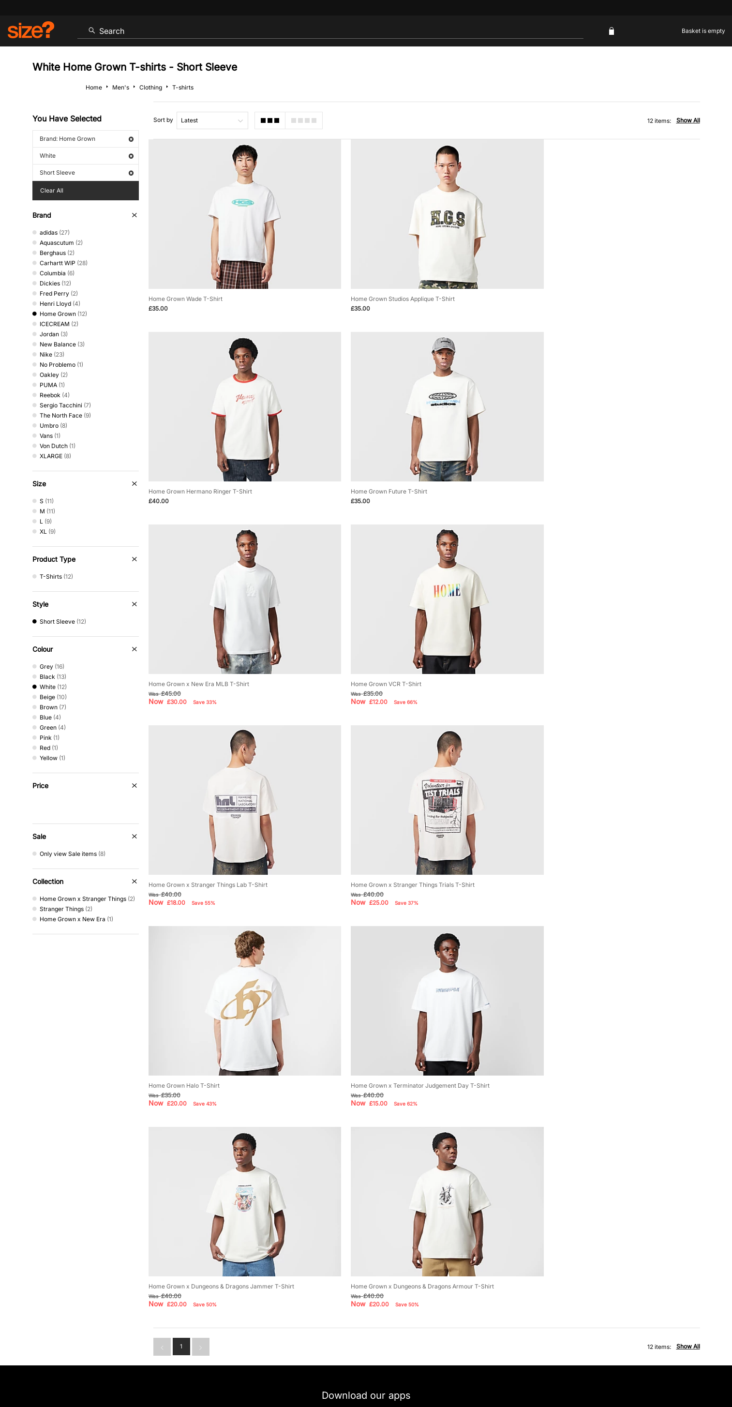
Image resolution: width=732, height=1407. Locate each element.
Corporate (627, 1245)
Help (520, 1371)
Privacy (689, 1371)
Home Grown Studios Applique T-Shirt (392, 290)
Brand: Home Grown (87, 138)
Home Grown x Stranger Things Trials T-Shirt (402, 667)
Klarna (410, 1277)
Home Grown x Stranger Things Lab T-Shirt (208, 667)
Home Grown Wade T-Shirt (186, 290)
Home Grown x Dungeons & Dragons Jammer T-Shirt (413, 859)
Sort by (163, 119)
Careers (624, 1371)
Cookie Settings (466, 1245)
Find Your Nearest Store (366, 1202)
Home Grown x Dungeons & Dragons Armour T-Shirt (603, 859)
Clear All (51, 190)
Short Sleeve (87, 172)
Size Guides (232, 1245)
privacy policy (402, 1134)
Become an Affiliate (471, 1277)
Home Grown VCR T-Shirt (567, 475)
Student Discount (164, 1277)
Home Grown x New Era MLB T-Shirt (390, 475)
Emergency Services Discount (255, 1277)
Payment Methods (394, 1245)
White (87, 155)
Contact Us (106, 1245)
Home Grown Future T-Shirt (187, 475)
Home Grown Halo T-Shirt (567, 667)
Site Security (657, 1371)
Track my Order (169, 1245)
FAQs (584, 1277)
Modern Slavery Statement (550, 1245)
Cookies (598, 1371)
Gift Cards (537, 1277)
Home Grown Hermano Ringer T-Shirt (583, 290)
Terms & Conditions (348, 1277)
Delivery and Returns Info (309, 1245)
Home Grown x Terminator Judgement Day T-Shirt (218, 859)
